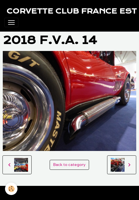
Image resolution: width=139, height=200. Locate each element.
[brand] (71, 11)
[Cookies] (11, 189)
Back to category (69, 164)
